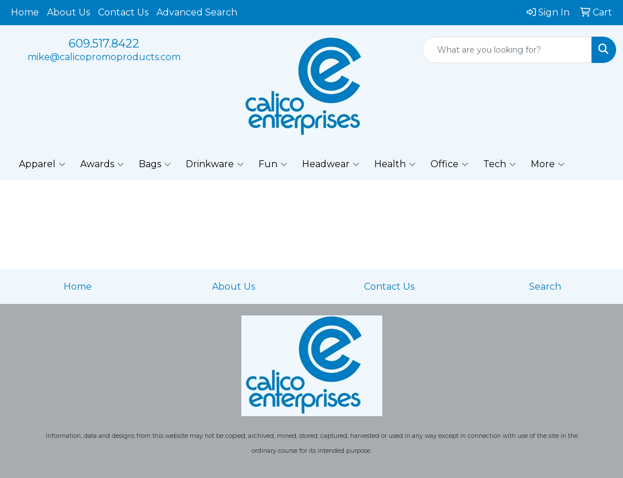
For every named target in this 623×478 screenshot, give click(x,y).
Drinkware (215, 164)
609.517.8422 (104, 43)
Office (449, 164)
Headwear (330, 164)
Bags (155, 164)
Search (545, 286)
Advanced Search (196, 12)
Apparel (42, 164)
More (548, 164)
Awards (102, 164)
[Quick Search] (507, 50)
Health (395, 164)
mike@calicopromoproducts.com (104, 57)
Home (25, 12)
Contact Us (123, 12)
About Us (68, 12)
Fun (272, 164)
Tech (499, 164)
